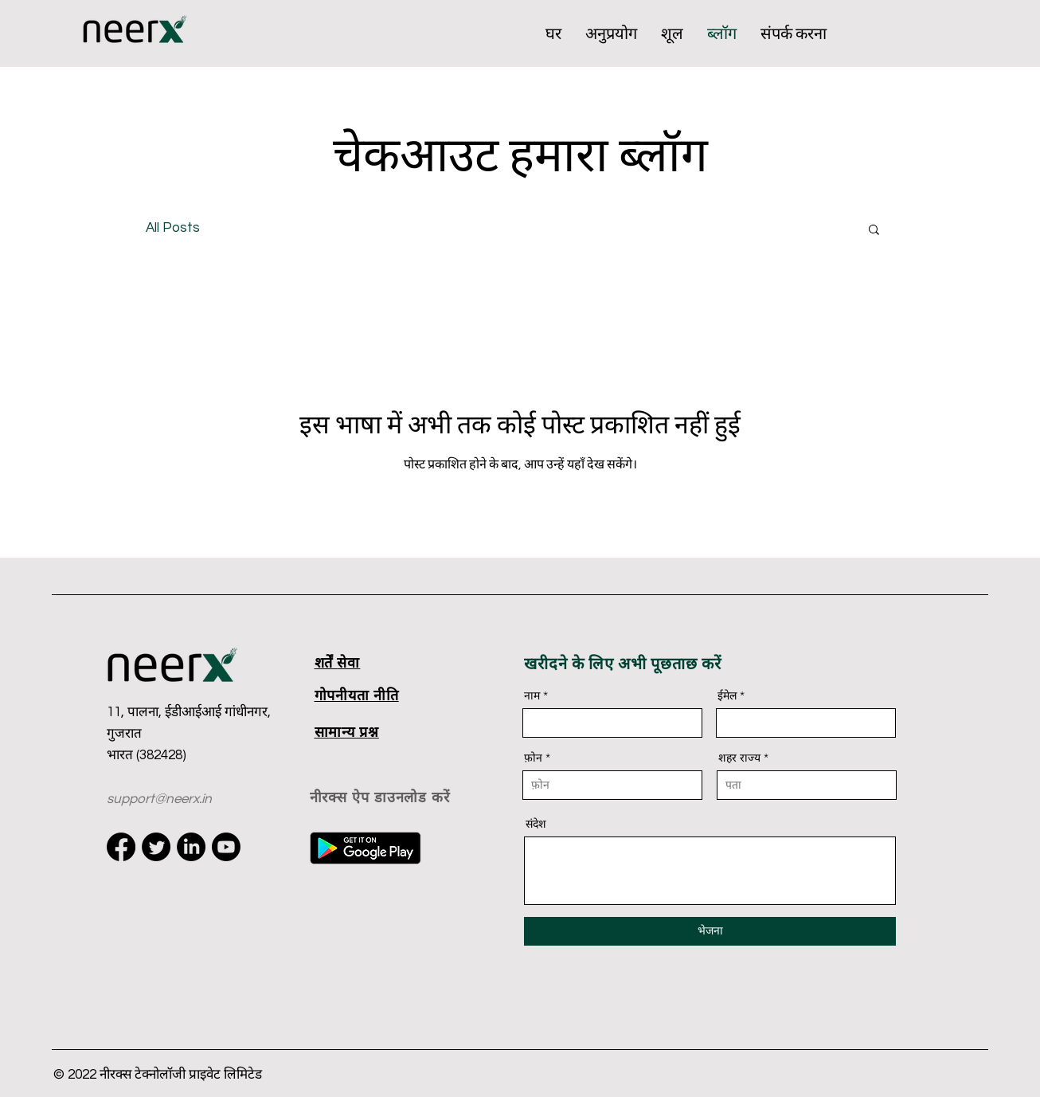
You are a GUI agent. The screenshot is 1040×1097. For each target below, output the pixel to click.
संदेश (536, 823)
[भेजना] (710, 931)
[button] (874, 230)
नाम (532, 695)
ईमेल (727, 695)
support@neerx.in (159, 799)
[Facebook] (121, 847)
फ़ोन (533, 757)
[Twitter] (156, 847)
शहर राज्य (739, 757)
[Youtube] (226, 847)
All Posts (173, 228)
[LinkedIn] (191, 847)
